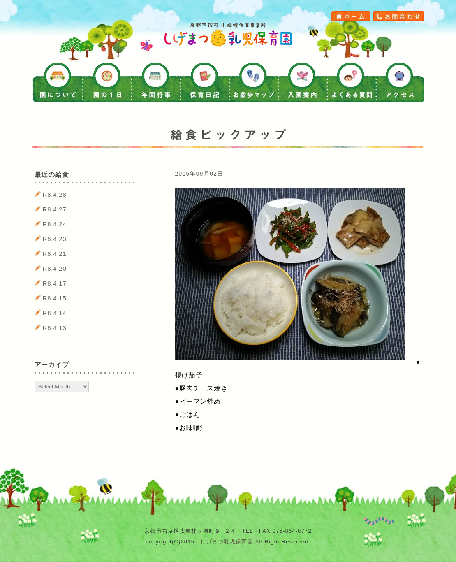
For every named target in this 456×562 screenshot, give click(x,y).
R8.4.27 (55, 209)
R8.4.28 (55, 194)
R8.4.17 (55, 283)
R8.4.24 (55, 224)
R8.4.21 (55, 253)
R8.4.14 (55, 312)
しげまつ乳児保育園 (226, 542)
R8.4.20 (55, 268)
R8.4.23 (55, 238)
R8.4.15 (55, 298)
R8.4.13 (55, 327)
